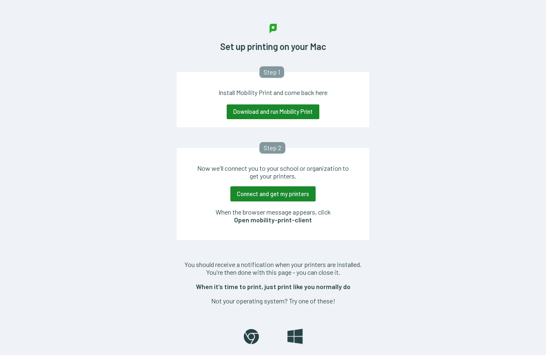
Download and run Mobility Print (273, 111)
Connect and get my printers (273, 193)
